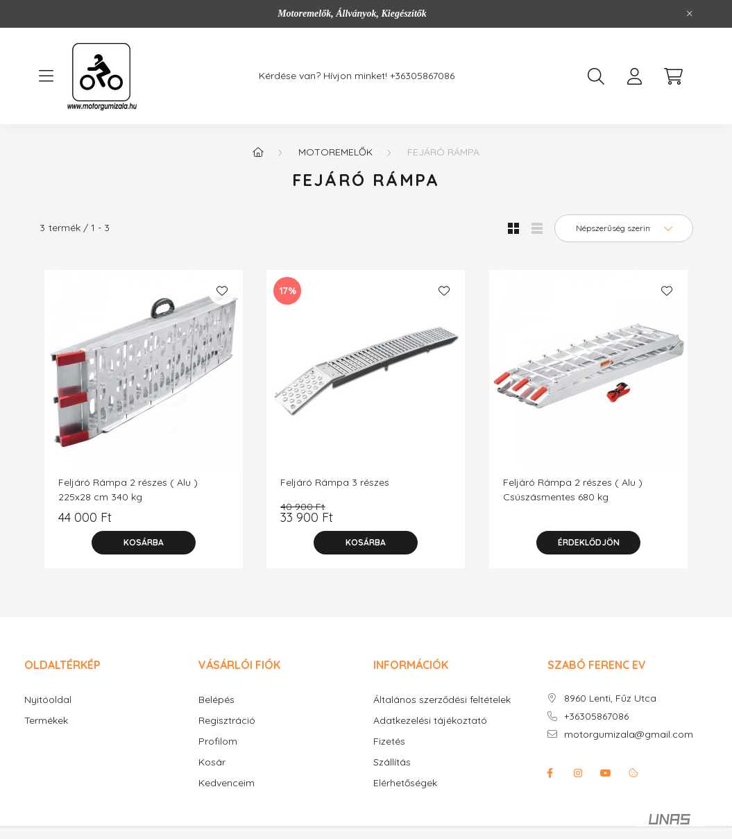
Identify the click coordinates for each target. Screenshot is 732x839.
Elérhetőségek (405, 783)
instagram (578, 773)
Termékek (46, 721)
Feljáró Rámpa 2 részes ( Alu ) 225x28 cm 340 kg (128, 489)
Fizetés (389, 741)
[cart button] (674, 76)
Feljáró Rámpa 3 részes (334, 482)
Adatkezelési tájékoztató (430, 721)
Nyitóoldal (47, 700)
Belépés (216, 700)
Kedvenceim (226, 783)
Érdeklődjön (589, 542)
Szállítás (392, 762)
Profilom (217, 741)
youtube (606, 773)
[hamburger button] (46, 76)
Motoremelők (335, 152)
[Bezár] (689, 13)
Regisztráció (226, 721)
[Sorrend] (623, 228)
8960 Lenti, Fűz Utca (610, 698)
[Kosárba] (144, 542)
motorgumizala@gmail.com (628, 734)
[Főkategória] (258, 152)
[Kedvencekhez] (222, 291)
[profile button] (635, 76)
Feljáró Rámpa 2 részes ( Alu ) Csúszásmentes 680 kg (572, 489)
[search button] (596, 76)
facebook (550, 773)
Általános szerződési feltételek (442, 700)
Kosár (211, 762)
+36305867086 (422, 76)
